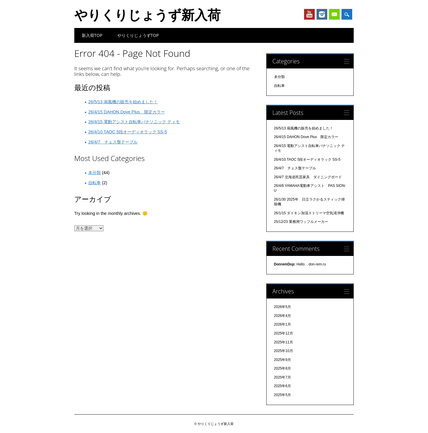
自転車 (94, 182)
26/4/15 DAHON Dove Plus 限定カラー (126, 112)
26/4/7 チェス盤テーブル (113, 142)
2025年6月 (282, 386)
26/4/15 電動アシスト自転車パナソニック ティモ (134, 121)
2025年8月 (282, 368)
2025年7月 (282, 377)
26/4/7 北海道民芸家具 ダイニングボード (308, 177)
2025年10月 (283, 351)
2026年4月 (282, 316)
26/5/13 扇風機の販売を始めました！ (123, 101)
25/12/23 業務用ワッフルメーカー (301, 222)
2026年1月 (282, 324)
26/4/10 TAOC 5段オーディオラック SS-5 (127, 131)
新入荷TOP (92, 35)
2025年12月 (283, 333)
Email (334, 14)
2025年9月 (282, 360)
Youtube (309, 14)
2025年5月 (282, 395)
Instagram (322, 14)
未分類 (94, 172)
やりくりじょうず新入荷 (147, 15)
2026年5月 (282, 307)
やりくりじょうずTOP (138, 35)
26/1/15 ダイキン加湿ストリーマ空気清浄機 (309, 213)
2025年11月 (283, 342)
